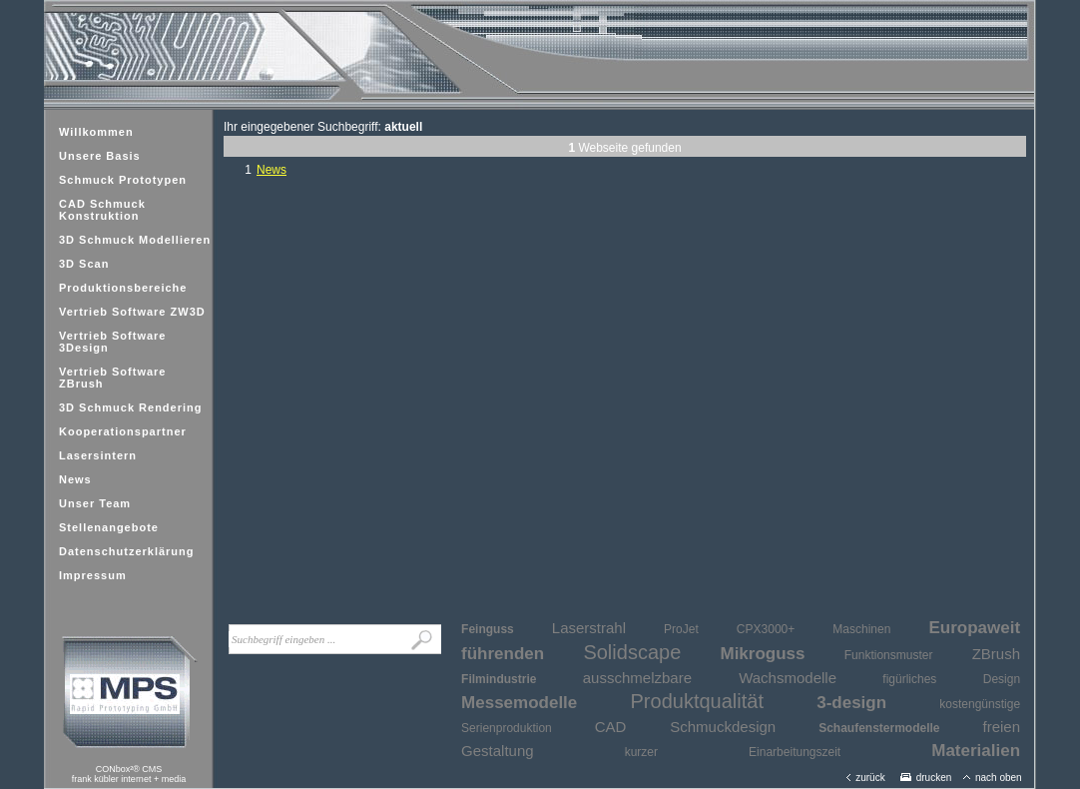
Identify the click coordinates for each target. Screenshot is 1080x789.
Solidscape (632, 652)
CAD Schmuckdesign (685, 726)
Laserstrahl (589, 627)
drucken (926, 777)
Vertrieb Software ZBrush (112, 378)
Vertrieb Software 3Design (112, 342)
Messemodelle (519, 702)
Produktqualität (697, 701)
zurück (865, 777)
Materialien (975, 750)
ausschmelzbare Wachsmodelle (709, 677)
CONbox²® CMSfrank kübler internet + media (129, 774)
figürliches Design (951, 679)
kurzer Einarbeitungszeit (732, 752)
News (75, 479)
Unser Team (95, 503)
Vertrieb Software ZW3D (132, 312)
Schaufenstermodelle (878, 728)
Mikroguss (762, 653)
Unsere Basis (100, 156)
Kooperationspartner (123, 431)
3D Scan (84, 264)
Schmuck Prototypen (123, 180)
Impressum (93, 575)
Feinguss (487, 629)
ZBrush (996, 653)
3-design (851, 702)
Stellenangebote (109, 527)
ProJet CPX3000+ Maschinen (777, 629)
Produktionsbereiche (123, 288)
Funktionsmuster (888, 655)
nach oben (992, 777)
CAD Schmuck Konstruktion (102, 210)
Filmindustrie (498, 679)
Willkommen (96, 132)
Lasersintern (98, 455)
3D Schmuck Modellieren (135, 240)
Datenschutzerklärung (127, 551)
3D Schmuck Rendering (130, 407)
